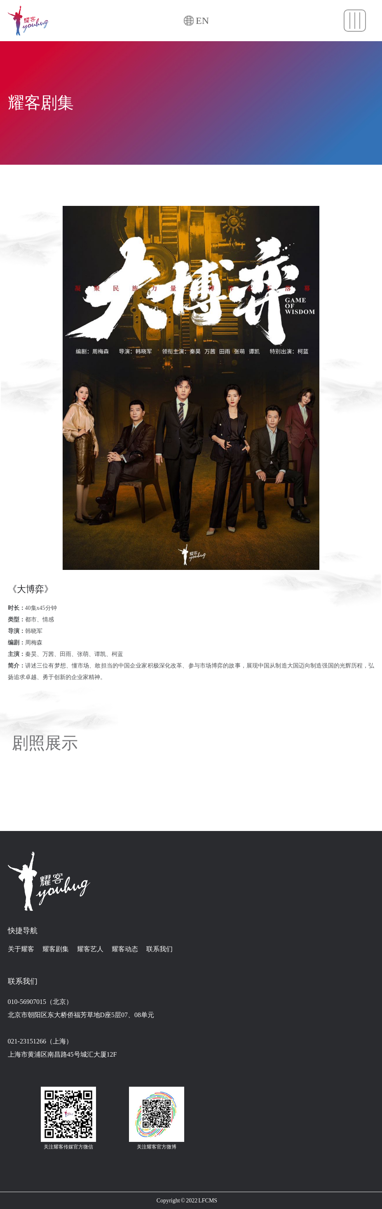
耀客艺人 (90, 948)
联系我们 (159, 948)
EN (202, 20)
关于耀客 (21, 948)
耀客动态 (125, 948)
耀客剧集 (55, 948)
